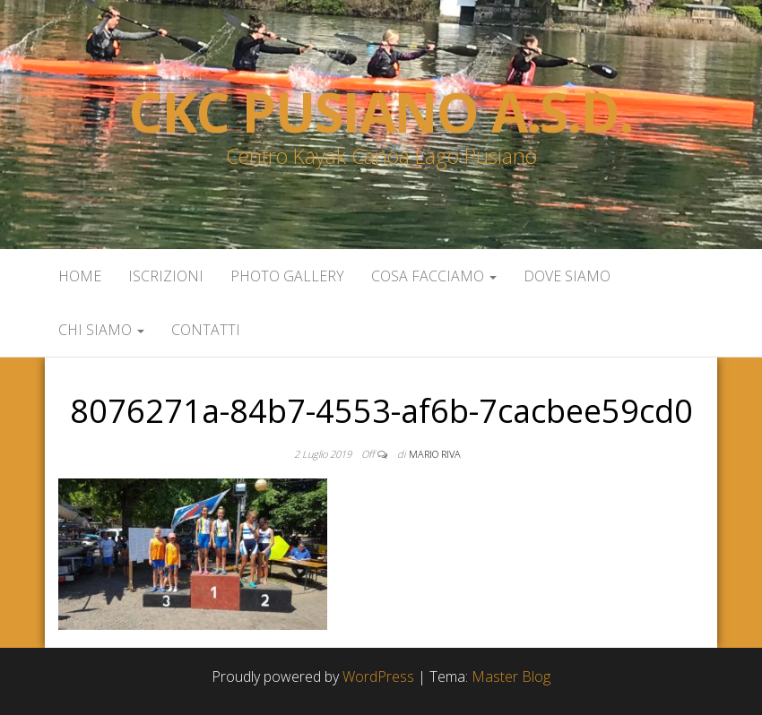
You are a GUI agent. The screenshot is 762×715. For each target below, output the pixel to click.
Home (79, 276)
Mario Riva (435, 454)
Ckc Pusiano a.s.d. (380, 112)
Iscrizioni (165, 276)
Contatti (205, 330)
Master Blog (511, 676)
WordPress (378, 676)
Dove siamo (567, 276)
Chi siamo (101, 330)
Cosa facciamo (434, 276)
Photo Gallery (287, 276)
